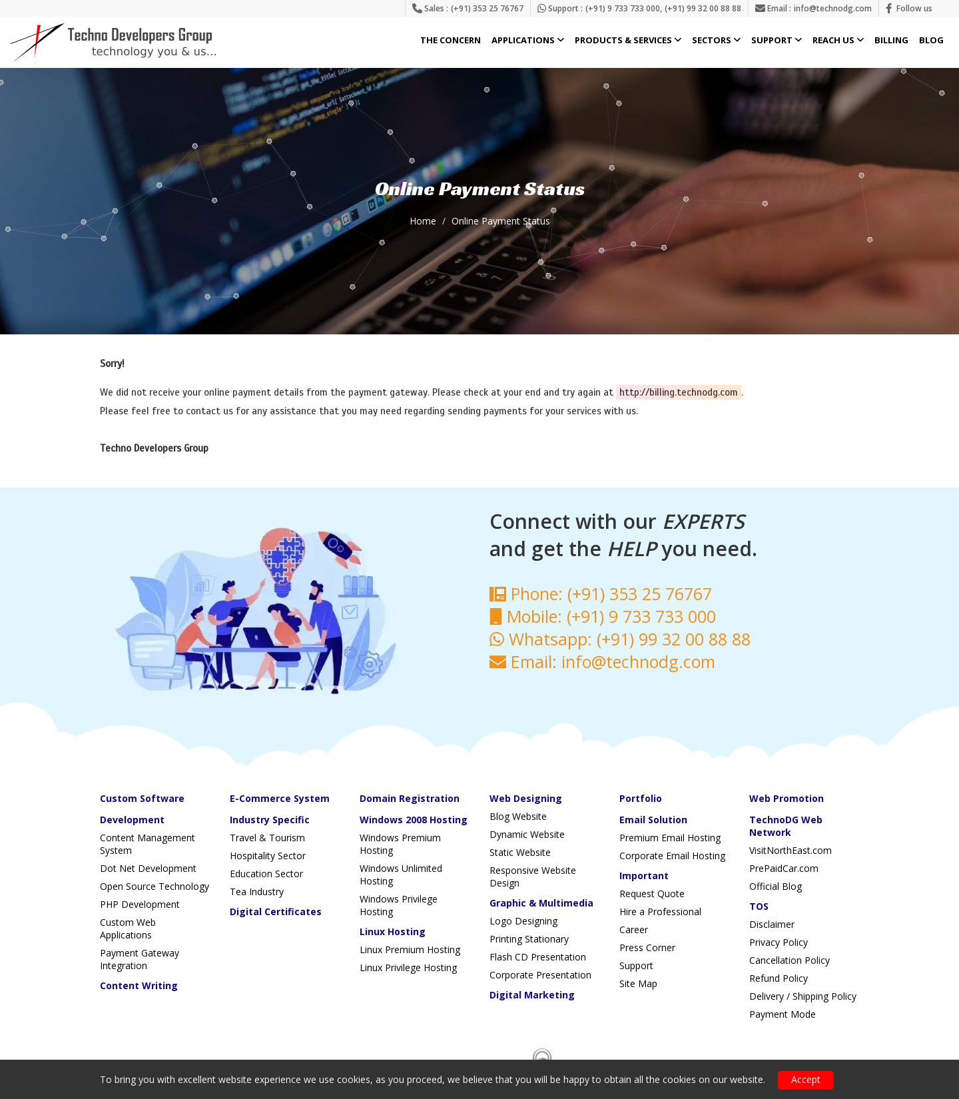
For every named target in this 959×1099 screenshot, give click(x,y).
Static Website (520, 852)
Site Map (638, 983)
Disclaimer (772, 924)
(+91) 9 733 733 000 (622, 8)
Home (423, 220)
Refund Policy (778, 978)
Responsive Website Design (532, 876)
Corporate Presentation (540, 974)
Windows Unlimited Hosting (401, 874)
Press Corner (647, 947)
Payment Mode (782, 1014)
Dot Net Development (148, 868)
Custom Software (142, 798)
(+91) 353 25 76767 (487, 8)
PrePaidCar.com (783, 868)
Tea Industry (257, 891)
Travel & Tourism (267, 837)
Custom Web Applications (128, 928)
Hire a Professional (660, 911)
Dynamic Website (527, 834)
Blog (931, 40)
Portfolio (640, 798)
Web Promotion (786, 798)
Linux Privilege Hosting (408, 967)
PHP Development (140, 904)
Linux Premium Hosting (410, 949)
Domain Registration (410, 798)
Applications (527, 40)
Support (776, 40)
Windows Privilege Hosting (399, 905)
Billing (891, 40)
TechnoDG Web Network (785, 826)
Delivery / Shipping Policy (802, 996)
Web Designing (525, 798)
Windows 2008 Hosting (414, 819)
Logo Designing (523, 921)
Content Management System (147, 844)
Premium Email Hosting (670, 837)
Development (132, 819)
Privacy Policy (778, 942)
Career (633, 929)
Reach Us (838, 40)
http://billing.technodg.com (678, 392)
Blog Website (518, 816)
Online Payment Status (501, 220)
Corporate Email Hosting (672, 855)
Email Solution (653, 819)
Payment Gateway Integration (139, 959)
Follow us (914, 8)
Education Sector (266, 873)
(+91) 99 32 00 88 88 (703, 8)
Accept (805, 1079)
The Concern (450, 40)
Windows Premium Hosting (400, 844)
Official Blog (775, 886)
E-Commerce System (280, 798)
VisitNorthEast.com (790, 850)
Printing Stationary (529, 938)
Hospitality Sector (268, 855)
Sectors (716, 40)
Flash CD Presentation (537, 956)
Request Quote (652, 893)
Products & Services (628, 40)
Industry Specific (270, 819)
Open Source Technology (154, 886)
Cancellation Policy (789, 960)
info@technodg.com (833, 8)
